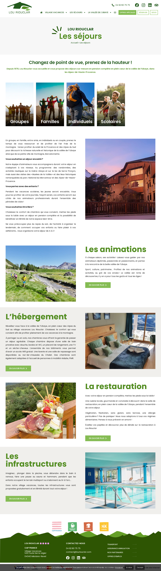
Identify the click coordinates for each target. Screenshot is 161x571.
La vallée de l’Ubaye (100, 12)
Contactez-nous (75, 543)
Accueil (74, 42)
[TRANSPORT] (134, 544)
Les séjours (78, 12)
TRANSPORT (112, 544)
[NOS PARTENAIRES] (134, 552)
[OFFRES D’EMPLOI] (134, 556)
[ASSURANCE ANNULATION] (134, 548)
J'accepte (140, 567)
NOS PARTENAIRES (115, 552)
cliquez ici (119, 567)
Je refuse (129, 567)
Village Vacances (56, 12)
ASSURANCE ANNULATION (118, 548)
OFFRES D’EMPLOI (114, 556)
